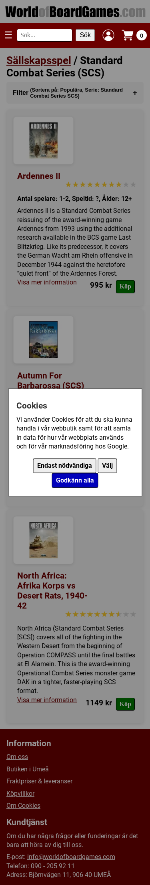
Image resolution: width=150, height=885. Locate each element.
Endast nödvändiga (64, 466)
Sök (85, 35)
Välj (107, 466)
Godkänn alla (75, 481)
